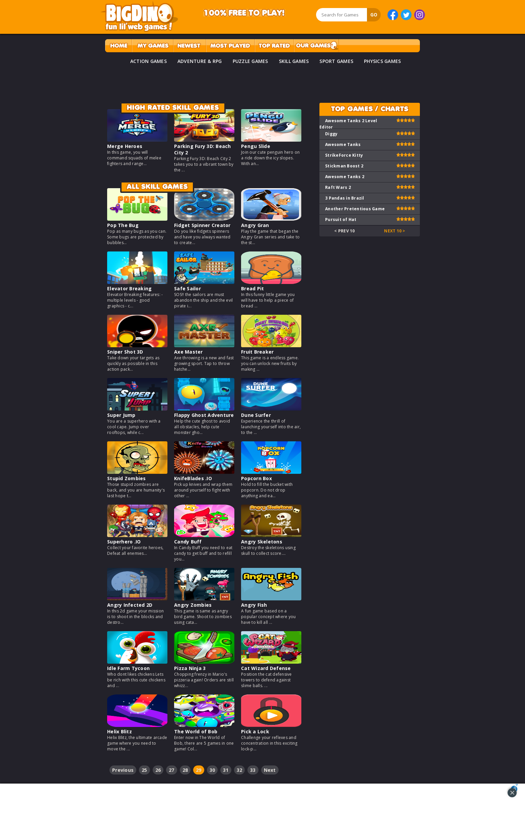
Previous (123, 770)
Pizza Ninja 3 (190, 668)
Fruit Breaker (257, 352)
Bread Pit (252, 288)
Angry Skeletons (261, 541)
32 (239, 770)
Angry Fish (254, 605)
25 (144, 770)
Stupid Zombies (126, 478)
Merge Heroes (124, 146)
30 (212, 770)
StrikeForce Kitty (344, 155)
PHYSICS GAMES (382, 61)
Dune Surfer (256, 415)
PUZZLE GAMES (250, 61)
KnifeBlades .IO (193, 478)
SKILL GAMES (294, 61)
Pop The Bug (123, 225)
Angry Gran (255, 225)
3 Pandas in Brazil (344, 198)
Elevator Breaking (129, 288)
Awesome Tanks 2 (344, 176)
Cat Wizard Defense (266, 668)
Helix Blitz (119, 731)
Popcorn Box (256, 478)
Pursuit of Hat (341, 219)
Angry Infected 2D (129, 605)
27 (171, 770)
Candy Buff (188, 541)
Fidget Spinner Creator (202, 225)
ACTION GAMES (148, 61)
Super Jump (121, 415)
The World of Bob (195, 731)
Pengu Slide (255, 146)
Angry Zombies (193, 605)
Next (270, 770)
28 (185, 770)
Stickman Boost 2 (344, 166)
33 (253, 770)
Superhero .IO (124, 541)
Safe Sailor (187, 288)
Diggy (331, 134)
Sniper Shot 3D (125, 352)
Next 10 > (394, 231)
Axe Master (188, 352)
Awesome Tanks (343, 144)
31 (226, 770)
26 (158, 770)
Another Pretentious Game (355, 209)
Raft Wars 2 (338, 187)
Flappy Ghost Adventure (204, 415)
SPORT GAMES (336, 61)
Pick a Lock (255, 731)
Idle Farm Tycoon (128, 668)
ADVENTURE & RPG (199, 61)
